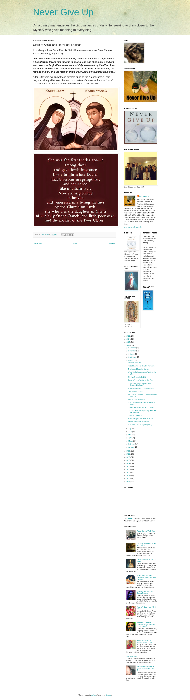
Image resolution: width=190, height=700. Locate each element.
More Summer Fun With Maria (138, 422)
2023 (128, 342)
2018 (128, 460)
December (132, 348)
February (131, 444)
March (130, 441)
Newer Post (38, 243)
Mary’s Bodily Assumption (137, 399)
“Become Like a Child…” (136, 415)
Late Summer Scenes (135, 391)
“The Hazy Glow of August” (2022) (140, 425)
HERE (130, 518)
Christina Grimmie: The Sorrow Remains (145, 592)
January (131, 447)
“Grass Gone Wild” (134, 363)
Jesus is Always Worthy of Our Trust (140, 380)
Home (75, 243)
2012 (128, 479)
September (132, 357)
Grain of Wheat (131, 656)
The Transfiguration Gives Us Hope (140, 419)
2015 (128, 469)
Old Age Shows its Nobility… (138, 377)
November (132, 351)
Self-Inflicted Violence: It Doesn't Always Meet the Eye (145, 668)
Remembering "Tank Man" (146, 531)
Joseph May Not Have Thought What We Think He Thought (146, 577)
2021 (128, 451)
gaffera (93, 695)
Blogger (108, 695)
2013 (128, 476)
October (131, 354)
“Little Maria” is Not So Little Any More (141, 366)
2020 (128, 454)
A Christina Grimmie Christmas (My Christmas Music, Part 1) (146, 625)
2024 (128, 339)
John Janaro (144, 196)
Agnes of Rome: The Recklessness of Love (144, 641)
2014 (128, 472)
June (130, 432)
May (130, 435)
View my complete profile (133, 227)
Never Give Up (63, 12)
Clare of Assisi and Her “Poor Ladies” (141, 407)
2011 (128, 482)
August (131, 360)
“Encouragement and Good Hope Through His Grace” (139, 384)
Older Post (111, 243)
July (130, 429)
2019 (128, 457)
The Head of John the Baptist (138, 369)
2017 (128, 463)
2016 (128, 466)
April (130, 438)
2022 (128, 345)
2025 (128, 336)
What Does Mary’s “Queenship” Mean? (141, 388)
